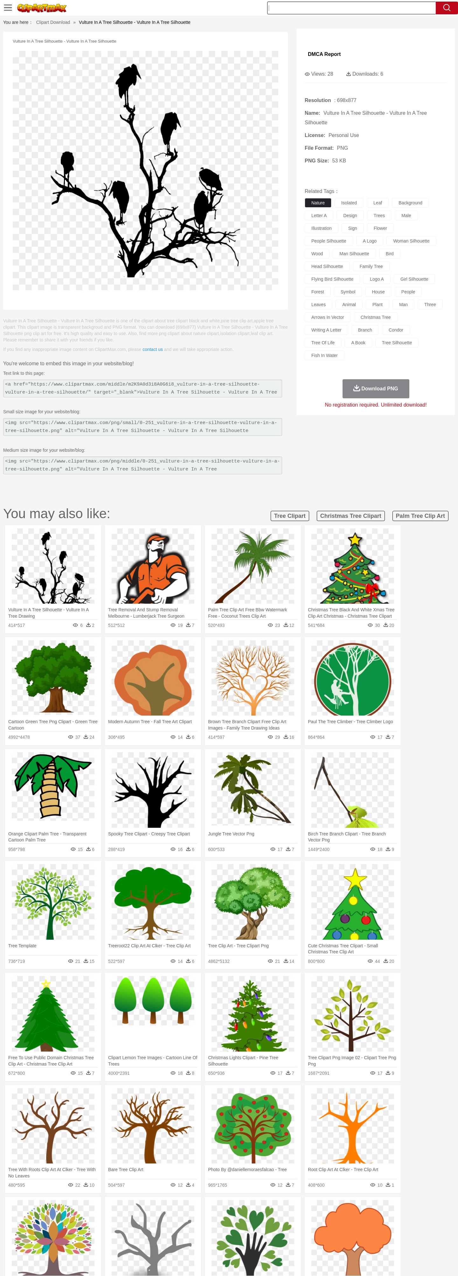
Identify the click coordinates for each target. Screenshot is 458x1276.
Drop (332, 1208)
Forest (345, 1208)
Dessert (98, 1246)
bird (390, 253)
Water (291, 1208)
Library (253, 1236)
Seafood (198, 1246)
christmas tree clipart (350, 516)
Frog (229, 1217)
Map (215, 1236)
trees (379, 215)
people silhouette (328, 241)
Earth (146, 1208)
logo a (377, 279)
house (378, 291)
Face (300, 1227)
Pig (323, 1217)
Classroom (120, 1236)
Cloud (318, 1208)
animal (349, 304)
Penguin (337, 1217)
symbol (348, 291)
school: (49, 1236)
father (270, 1227)
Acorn (66, 1208)
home (223, 1227)
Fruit (148, 1246)
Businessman (145, 1227)
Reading (141, 1236)
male (406, 215)
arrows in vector (327, 317)
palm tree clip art (420, 516)
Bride (92, 1227)
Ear (180, 1227)
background (410, 202)
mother (123, 1227)
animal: (49, 1217)
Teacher (87, 1236)
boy (257, 1227)
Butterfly (103, 1217)
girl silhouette (414, 279)
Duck (170, 1217)
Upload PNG (404, 1263)
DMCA (380, 1263)
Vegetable (217, 1246)
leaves (318, 304)
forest (317, 291)
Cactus (116, 1208)
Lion (278, 1217)
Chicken (131, 1217)
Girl (247, 1227)
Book (102, 1236)
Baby (79, 1227)
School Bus (198, 1236)
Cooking (314, 1246)
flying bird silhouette (332, 279)
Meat (160, 1246)
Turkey (367, 1217)
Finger (314, 1227)
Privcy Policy (337, 1263)
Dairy (83, 1246)
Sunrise (254, 1208)
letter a (319, 215)
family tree (371, 266)
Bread (297, 1246)
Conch (131, 1208)
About (298, 1263)
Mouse (310, 1217)
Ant (65, 1217)
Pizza (268, 1246)
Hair (235, 1227)
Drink (114, 1246)
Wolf (381, 1217)
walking (206, 1227)
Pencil (157, 1236)
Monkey (293, 1217)
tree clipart (290, 516)
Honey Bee (246, 1217)
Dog (158, 1217)
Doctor (166, 1227)
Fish (216, 1217)
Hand (328, 1227)
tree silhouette (397, 342)
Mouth (286, 1227)
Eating (282, 1246)
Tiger (353, 1217)
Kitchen (237, 1246)
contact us (152, 349)
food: (47, 1245)
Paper (286, 1236)
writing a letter (326, 330)
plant (377, 304)
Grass (205, 1208)
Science (270, 1236)
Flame (171, 1208)
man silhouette (354, 253)
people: (49, 1226)
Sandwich (178, 1246)
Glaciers (188, 1208)
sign (352, 228)
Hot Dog (332, 1246)
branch (365, 330)
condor (396, 330)
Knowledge (233, 1236)
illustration (321, 228)
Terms (315, 1263)
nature (318, 202)
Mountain (273, 1208)
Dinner (253, 1246)
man (403, 304)
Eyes (191, 1227)
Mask (66, 1227)
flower (380, 228)
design (350, 215)
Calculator (338, 1236)
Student (68, 1236)
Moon (239, 1208)
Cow (146, 1217)
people (408, 291)
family (107, 1227)
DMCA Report (324, 54)
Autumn (82, 1208)
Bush (304, 1208)
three (430, 304)
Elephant (201, 1217)
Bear (76, 1217)
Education (175, 1236)
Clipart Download (53, 22)
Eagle (184, 1217)
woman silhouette (411, 241)
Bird (88, 1217)
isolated (349, 202)
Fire (158, 1208)
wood (317, 253)
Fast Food (131, 1246)
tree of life (323, 342)
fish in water (324, 355)
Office (301, 1236)
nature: (49, 1207)
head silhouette (327, 266)
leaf (377, 202)
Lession (357, 1236)
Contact (361, 1263)
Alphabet (317, 1236)
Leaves (99, 1208)
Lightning (222, 1208)
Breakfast (66, 1246)
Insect (265, 1217)
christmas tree (376, 317)
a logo (370, 241)
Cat (117, 1217)
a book (358, 342)
